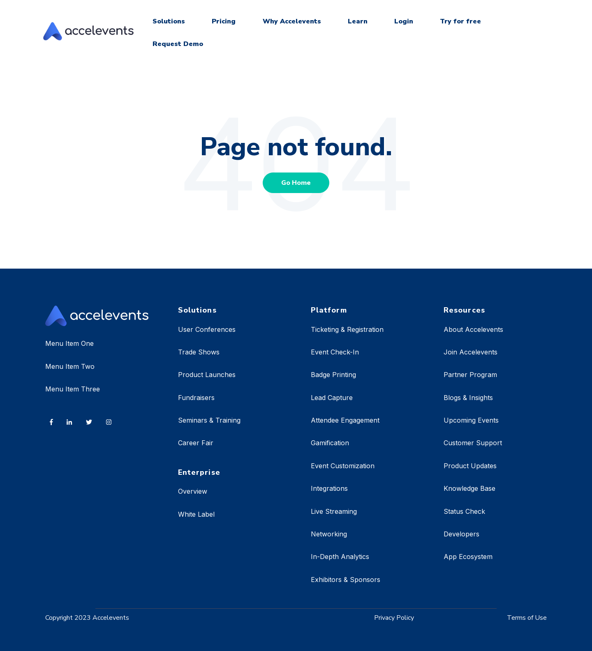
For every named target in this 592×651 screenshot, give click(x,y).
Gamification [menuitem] (330, 443)
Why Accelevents (292, 21)
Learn (358, 21)
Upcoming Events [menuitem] (471, 420)
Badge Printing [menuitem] (333, 374)
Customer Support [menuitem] (473, 443)
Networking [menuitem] (329, 534)
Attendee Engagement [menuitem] (345, 420)
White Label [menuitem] (196, 514)
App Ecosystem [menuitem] (468, 556)
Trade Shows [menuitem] (199, 352)
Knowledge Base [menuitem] (469, 488)
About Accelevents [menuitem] (473, 329)
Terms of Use (527, 617)
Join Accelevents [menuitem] (470, 352)
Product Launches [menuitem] (207, 374)
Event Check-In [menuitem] (335, 352)
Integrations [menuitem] (329, 488)
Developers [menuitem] (461, 534)
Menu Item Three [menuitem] (72, 389)
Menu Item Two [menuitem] (70, 366)
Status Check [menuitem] (464, 511)
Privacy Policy (394, 617)
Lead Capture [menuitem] (332, 397)
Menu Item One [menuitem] (69, 343)
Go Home (296, 182)
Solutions (169, 21)
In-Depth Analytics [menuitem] (340, 556)
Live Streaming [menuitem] (334, 511)
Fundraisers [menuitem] (196, 397)
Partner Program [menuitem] (470, 374)
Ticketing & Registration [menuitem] (347, 329)
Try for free (460, 21)
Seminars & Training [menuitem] (209, 420)
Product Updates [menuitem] (470, 466)
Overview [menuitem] (192, 491)
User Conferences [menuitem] (207, 329)
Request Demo (178, 43)
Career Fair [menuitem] (195, 443)
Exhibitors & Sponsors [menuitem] (345, 579)
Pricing (224, 21)
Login (403, 21)
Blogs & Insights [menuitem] (468, 397)
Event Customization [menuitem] (343, 466)
